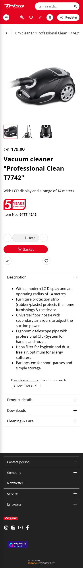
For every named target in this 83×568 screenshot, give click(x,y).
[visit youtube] (20, 528)
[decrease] (8, 238)
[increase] (44, 238)
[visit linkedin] (13, 528)
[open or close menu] (6, 17)
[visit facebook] (27, 528)
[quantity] (19, 238)
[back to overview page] (9, 33)
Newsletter (15, 483)
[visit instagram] (6, 528)
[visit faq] (22, 17)
